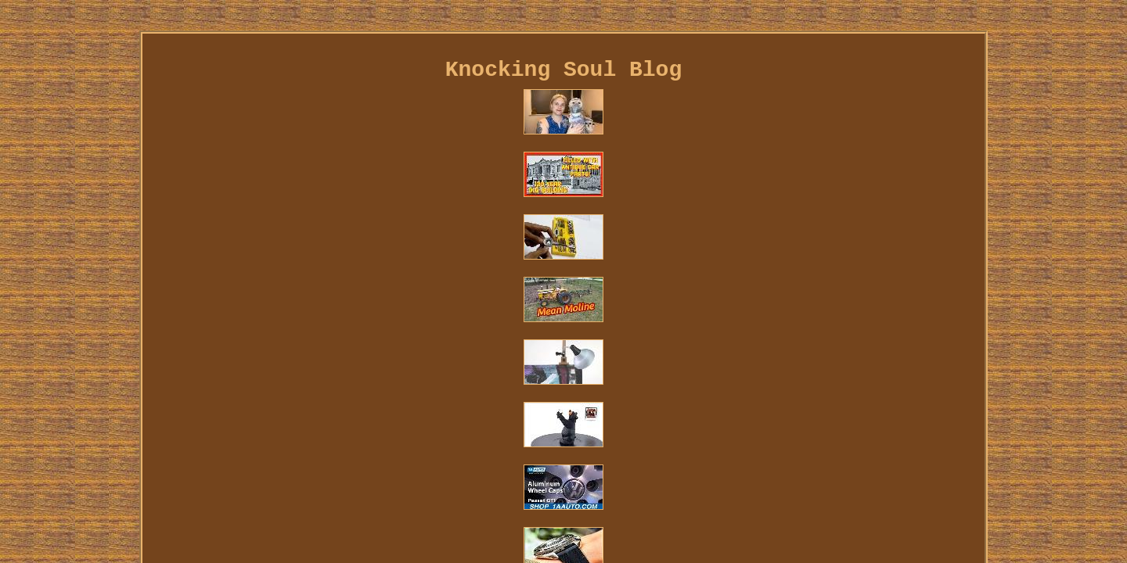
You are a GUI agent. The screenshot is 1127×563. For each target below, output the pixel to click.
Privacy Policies (369, 365)
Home (164, 365)
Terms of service (483, 365)
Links (209, 365)
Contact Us (272, 365)
